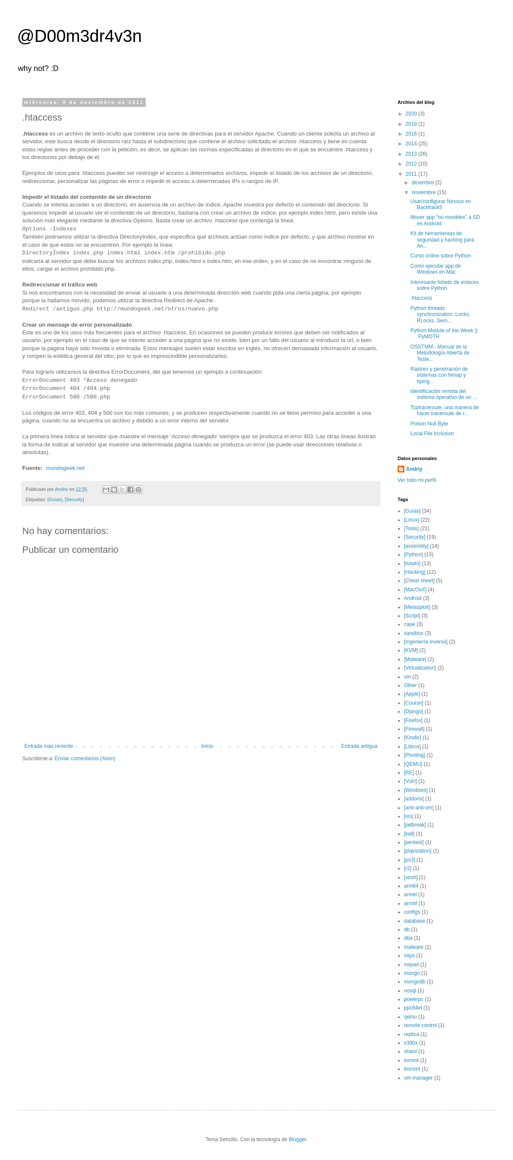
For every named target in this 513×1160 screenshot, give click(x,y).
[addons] (414, 799)
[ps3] (409, 860)
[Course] (413, 703)
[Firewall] (414, 729)
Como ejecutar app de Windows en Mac (435, 269)
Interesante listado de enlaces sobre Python (444, 285)
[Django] (413, 711)
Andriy (414, 469)
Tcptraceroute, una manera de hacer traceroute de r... (444, 410)
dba (408, 938)
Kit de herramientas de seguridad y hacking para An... (442, 239)
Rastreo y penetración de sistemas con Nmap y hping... (439, 375)
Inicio (207, 746)
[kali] (409, 834)
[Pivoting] (414, 755)
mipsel (411, 965)
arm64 (411, 886)
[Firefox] (413, 720)
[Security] (74, 499)
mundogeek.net (65, 468)
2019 (412, 124)
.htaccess (421, 298)
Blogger (297, 1139)
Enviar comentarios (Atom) (85, 759)
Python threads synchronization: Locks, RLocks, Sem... (440, 314)
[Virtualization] (420, 668)
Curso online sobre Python (440, 256)
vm (407, 677)
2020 (412, 114)
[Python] (413, 555)
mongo (412, 973)
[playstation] (417, 851)
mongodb (414, 982)
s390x (411, 1043)
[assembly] (416, 546)
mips (409, 956)
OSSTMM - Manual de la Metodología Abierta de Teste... (439, 353)
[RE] (409, 773)
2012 (412, 164)
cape (409, 624)
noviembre (424, 192)
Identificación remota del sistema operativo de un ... (443, 394)
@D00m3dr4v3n (79, 36)
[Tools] (411, 528)
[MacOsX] (415, 590)
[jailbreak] (415, 825)
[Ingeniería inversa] (426, 642)
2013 (412, 154)
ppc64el (413, 1008)
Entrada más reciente (48, 746)
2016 (412, 134)
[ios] (408, 816)
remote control (420, 1025)
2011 (412, 174)
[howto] (412, 564)
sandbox (413, 633)
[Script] (412, 616)
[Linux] (411, 520)
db (407, 930)
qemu (410, 1017)
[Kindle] (412, 738)
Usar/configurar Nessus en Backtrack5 (440, 204)
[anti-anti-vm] (418, 808)
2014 (412, 144)
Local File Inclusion (432, 434)
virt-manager (418, 1078)
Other (410, 685)
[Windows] (416, 790)
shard (410, 1051)
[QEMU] (413, 764)
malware (413, 947)
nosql (410, 991)
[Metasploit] (417, 607)
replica (411, 1034)
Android (413, 598)
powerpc (413, 999)
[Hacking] (414, 572)
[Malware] (415, 659)
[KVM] (411, 650)
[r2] (407, 868)
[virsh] (411, 877)
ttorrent (412, 1069)
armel (410, 894)
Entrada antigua (359, 746)
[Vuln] (410, 781)
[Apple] (412, 694)
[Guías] (54, 499)
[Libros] (412, 747)
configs (412, 912)
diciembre (423, 183)
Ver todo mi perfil (417, 480)
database (414, 921)
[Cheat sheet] (419, 581)
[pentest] (414, 842)
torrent (411, 1060)
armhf (410, 903)
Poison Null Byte (429, 424)
